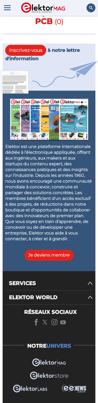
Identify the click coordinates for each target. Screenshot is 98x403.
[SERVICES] (51, 283)
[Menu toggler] (7, 7)
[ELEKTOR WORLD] (51, 297)
